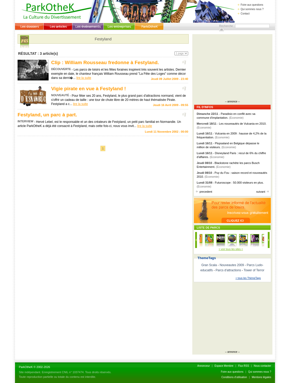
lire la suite (83, 78)
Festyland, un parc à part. (47, 114)
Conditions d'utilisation (234, 377)
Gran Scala (209, 265)
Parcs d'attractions (228, 270)
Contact (243, 13)
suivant (262, 191)
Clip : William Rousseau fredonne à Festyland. (105, 62)
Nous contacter (262, 365)
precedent (204, 191)
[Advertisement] (232, 67)
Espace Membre (224, 365)
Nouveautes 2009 (232, 265)
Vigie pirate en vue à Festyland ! (88, 88)
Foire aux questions (250, 4)
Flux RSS (243, 365)
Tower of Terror (254, 270)
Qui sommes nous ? (251, 9)
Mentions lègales (261, 377)
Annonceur (203, 365)
